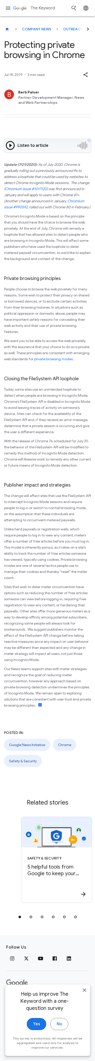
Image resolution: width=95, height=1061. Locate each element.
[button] (85, 74)
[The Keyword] (7, 29)
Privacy (13, 999)
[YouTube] (40, 958)
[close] (84, 1016)
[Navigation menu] (8, 8)
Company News (36, 29)
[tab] (19, 917)
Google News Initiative (27, 745)
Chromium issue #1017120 (26, 189)
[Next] (88, 29)
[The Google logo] (17, 983)
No (59, 1050)
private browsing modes (53, 359)
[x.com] (26, 958)
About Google (59, 999)
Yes (36, 1050)
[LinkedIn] (69, 958)
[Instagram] (12, 958)
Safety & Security (23, 761)
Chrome (64, 745)
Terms (33, 999)
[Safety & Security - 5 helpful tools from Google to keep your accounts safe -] (56, 860)
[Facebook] (55, 958)
